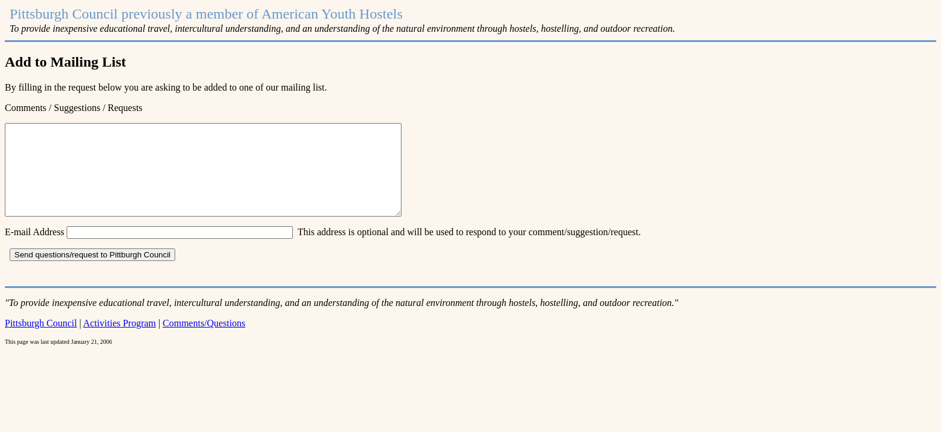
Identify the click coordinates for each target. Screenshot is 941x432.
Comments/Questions (204, 341)
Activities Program (119, 341)
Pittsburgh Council (41, 341)
